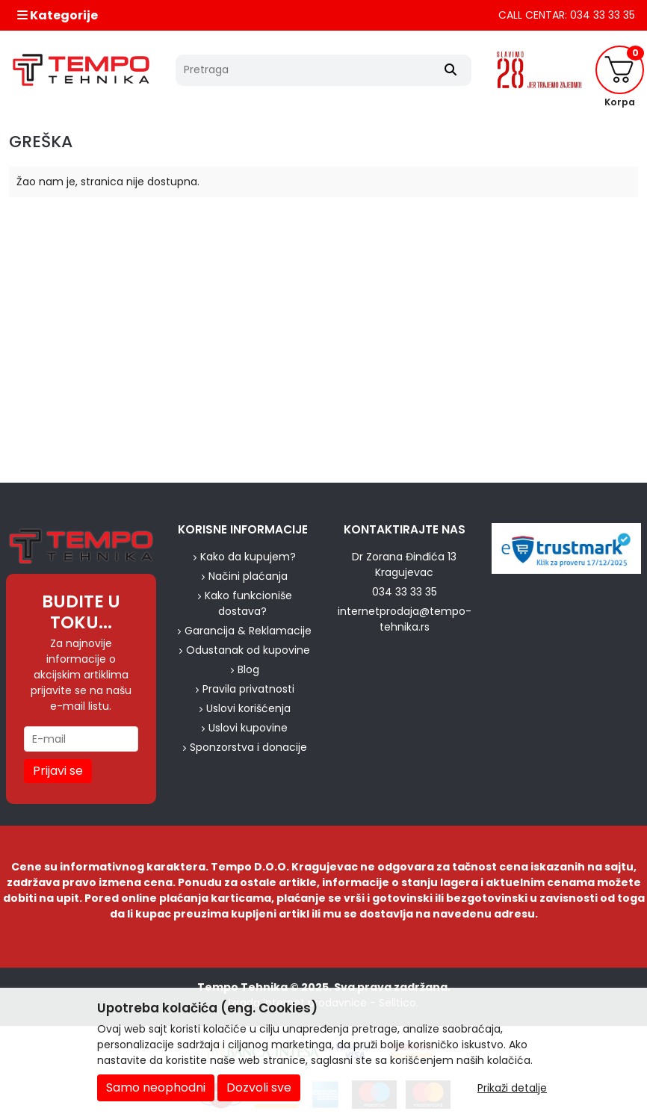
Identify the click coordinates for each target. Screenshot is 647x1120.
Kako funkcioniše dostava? (248, 603)
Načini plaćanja (248, 576)
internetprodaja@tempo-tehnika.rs (404, 619)
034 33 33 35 (404, 591)
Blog (248, 669)
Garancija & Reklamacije (248, 630)
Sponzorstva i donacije (248, 747)
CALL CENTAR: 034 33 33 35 (566, 14)
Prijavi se (58, 770)
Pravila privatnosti (248, 688)
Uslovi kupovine (248, 727)
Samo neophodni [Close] (155, 1087)
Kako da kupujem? (248, 556)
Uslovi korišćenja (248, 708)
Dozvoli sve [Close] (258, 1087)
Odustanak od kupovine (248, 650)
